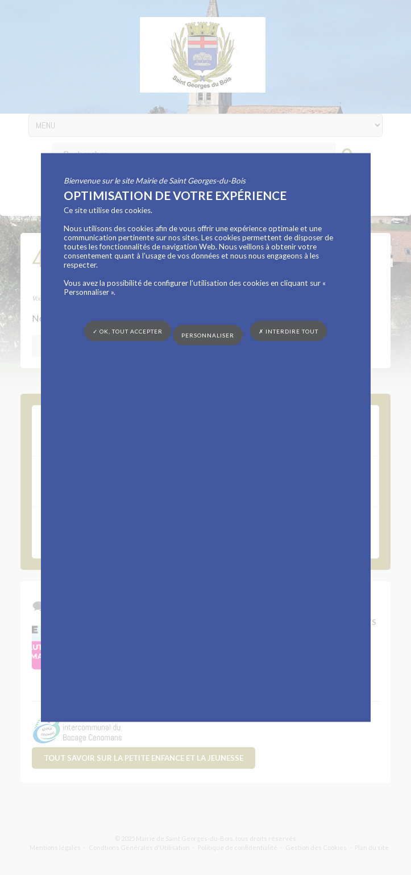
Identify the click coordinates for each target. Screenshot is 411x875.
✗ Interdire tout (288, 330)
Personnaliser (207, 335)
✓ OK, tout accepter (128, 330)
